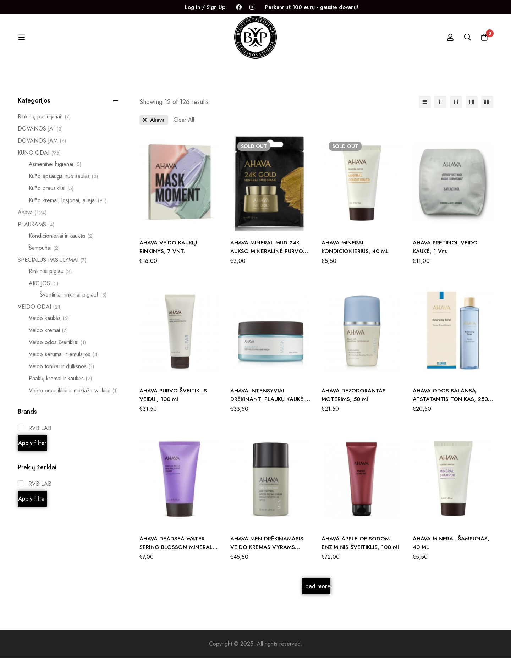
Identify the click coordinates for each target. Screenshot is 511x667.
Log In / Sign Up (205, 7)
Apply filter (32, 452)
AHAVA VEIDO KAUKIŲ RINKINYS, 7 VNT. (168, 255)
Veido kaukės (49, 327)
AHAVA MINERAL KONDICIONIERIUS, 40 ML (355, 255)
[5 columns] (487, 111)
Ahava (32, 221)
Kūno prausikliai (51, 197)
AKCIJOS (43, 292)
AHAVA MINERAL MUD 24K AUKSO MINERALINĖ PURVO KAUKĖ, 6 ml (266, 259)
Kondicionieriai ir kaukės (61, 244)
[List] (425, 111)
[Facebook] (239, 7)
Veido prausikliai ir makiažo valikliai (73, 399)
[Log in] (448, 42)
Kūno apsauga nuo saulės (63, 185)
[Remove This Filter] (184, 129)
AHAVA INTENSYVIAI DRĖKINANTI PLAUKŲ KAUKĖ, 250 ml (268, 407)
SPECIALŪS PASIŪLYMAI (52, 269)
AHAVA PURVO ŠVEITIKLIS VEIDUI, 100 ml (173, 403)
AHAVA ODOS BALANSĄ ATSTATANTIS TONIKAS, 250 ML (450, 407)
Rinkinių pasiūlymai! (44, 125)
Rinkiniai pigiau (50, 280)
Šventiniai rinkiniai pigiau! (73, 303)
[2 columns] (440, 111)
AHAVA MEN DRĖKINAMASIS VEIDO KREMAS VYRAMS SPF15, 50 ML (267, 555)
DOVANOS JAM (42, 149)
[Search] (466, 42)
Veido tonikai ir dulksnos (61, 375)
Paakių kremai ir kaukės (60, 387)
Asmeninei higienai (55, 173)
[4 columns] (472, 111)
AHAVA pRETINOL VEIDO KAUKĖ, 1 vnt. (445, 255)
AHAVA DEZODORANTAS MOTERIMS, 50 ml (354, 403)
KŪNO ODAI (39, 161)
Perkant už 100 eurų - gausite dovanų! (311, 7)
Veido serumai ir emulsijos (64, 363)
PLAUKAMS (36, 233)
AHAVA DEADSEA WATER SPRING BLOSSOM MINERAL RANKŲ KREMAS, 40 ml (176, 555)
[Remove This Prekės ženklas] (153, 129)
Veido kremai (48, 339)
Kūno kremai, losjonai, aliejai (67, 209)
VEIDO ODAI (40, 315)
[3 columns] (456, 111)
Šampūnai (44, 256)
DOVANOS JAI (40, 137)
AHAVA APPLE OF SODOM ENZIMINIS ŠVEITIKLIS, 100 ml (361, 551)
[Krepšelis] (484, 42)
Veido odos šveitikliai (57, 351)
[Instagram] (252, 7)
